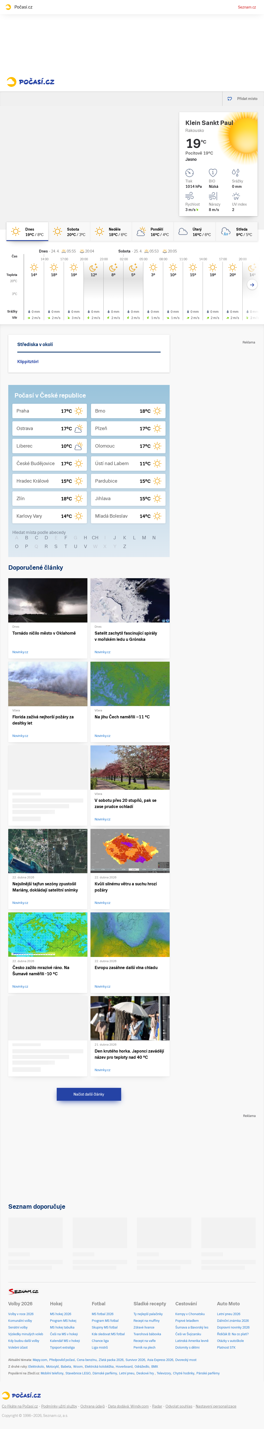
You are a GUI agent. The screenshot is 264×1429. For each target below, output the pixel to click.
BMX (154, 1366)
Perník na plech (144, 1347)
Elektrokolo (36, 1366)
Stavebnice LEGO (77, 1373)
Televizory (164, 1373)
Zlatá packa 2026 (111, 1360)
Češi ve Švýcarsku (188, 1334)
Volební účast (18, 1347)
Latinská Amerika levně (192, 1341)
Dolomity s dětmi (187, 1347)
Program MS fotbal (105, 1321)
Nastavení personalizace (216, 1406)
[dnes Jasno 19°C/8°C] (27, 231)
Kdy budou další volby (23, 1341)
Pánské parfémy (208, 1373)
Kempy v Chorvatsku (190, 1314)
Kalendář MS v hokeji (65, 1341)
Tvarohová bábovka (147, 1334)
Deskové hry (145, 1373)
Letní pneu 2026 (228, 1314)
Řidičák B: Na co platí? (233, 1334)
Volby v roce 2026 (21, 1314)
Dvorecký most (185, 1360)
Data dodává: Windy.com (128, 1406)
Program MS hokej (63, 1321)
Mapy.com (40, 1360)
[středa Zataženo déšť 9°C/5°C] (237, 231)
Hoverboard (124, 1366)
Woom (78, 1366)
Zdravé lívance (144, 1327)
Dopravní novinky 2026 (233, 1327)
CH (95, 537)
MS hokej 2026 (60, 1314)
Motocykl (52, 1366)
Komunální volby (20, 1321)
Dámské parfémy (105, 1373)
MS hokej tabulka (62, 1327)
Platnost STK (226, 1347)
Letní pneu (126, 1373)
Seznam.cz (247, 7)
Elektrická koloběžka (99, 1366)
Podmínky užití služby (59, 1406)
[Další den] (252, 284)
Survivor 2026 (135, 1360)
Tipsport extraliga (62, 1347)
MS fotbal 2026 (102, 1314)
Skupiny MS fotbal (105, 1327)
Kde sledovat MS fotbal (108, 1334)
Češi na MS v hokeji (64, 1334)
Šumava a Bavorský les (191, 1327)
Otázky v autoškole (230, 1341)
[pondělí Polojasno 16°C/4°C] (153, 231)
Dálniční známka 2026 (233, 1321)
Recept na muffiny (147, 1321)
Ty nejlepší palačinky (148, 1314)
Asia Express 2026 (160, 1360)
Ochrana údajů (92, 1406)
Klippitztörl (27, 361)
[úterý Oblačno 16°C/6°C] (195, 231)
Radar (157, 1406)
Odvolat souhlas (179, 1406)
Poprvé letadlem (187, 1321)
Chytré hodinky (183, 1373)
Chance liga (100, 1341)
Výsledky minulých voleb (25, 1334)
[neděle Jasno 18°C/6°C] (111, 231)
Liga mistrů (100, 1347)
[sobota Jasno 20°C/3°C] (69, 231)
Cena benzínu (87, 1360)
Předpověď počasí (62, 1360)
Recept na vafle (145, 1341)
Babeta (66, 1366)
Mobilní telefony (52, 1373)
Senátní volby (18, 1327)
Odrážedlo (142, 1366)
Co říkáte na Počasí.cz (20, 1406)
